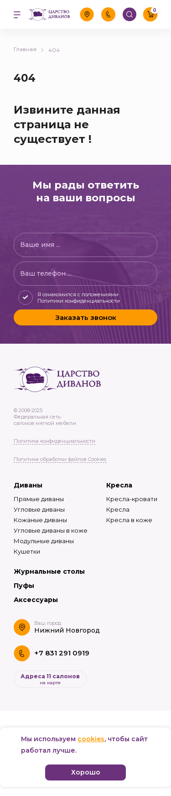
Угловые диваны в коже (51, 530)
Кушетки (27, 551)
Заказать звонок (85, 317)
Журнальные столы (49, 571)
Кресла (119, 485)
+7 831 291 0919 (61, 653)
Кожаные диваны (40, 520)
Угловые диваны (39, 509)
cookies (91, 739)
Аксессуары (36, 600)
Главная (29, 49)
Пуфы (24, 585)
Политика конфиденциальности (54, 441)
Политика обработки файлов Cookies (60, 459)
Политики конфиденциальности (78, 301)
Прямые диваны (39, 499)
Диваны (28, 485)
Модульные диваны (44, 541)
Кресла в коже (129, 520)
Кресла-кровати (131, 499)
